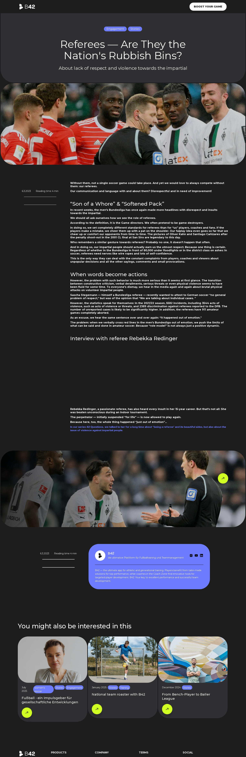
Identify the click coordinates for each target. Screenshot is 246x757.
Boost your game (208, 6)
